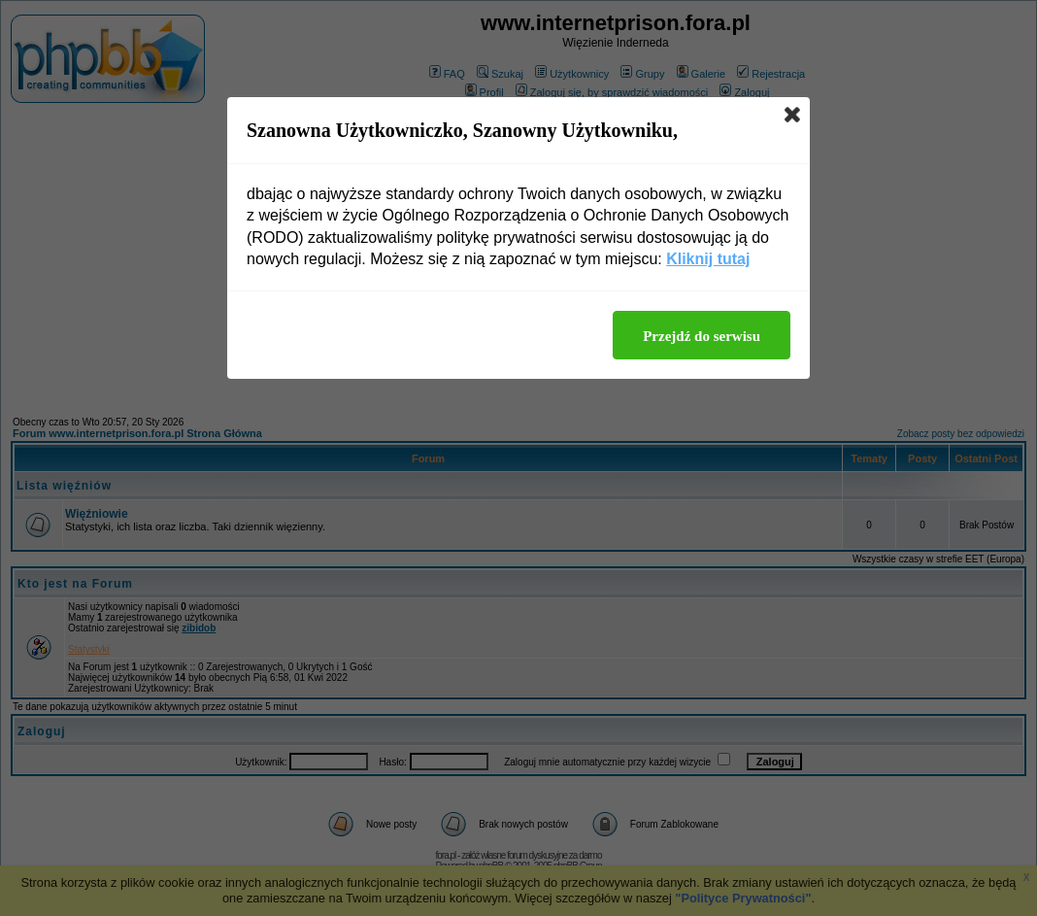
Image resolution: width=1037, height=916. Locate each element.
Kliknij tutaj (708, 259)
